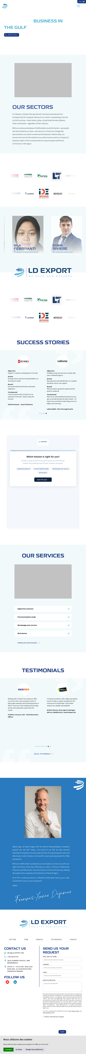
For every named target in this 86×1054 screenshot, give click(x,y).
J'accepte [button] (8, 1050)
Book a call (12, 35)
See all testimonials (42, 754)
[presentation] (58, 1024)
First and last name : (50, 957)
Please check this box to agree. (54, 1017)
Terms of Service (47, 1013)
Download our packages (27, 643)
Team (26, 939)
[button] (40, 413)
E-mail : (45, 972)
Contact (73, 939)
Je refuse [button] (19, 1050)
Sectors (12, 939)
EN (83, 1)
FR (80, 1)
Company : (46, 964)
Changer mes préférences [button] (34, 1050)
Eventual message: (49, 980)
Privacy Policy (75, 1011)
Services (39, 939)
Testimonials (56, 939)
